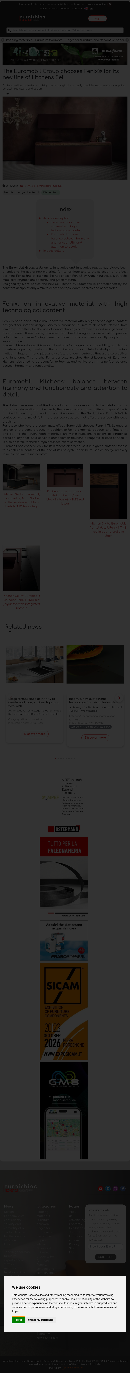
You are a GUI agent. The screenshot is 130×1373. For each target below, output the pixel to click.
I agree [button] (18, 1319)
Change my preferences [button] (40, 1319)
